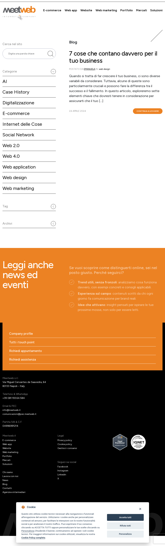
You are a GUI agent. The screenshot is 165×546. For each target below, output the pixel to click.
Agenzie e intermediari (15, 502)
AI (4, 84)
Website (86, 10)
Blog (5, 494)
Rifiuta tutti (125, 525)
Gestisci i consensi (67, 458)
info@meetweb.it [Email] (12, 420)
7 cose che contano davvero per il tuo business (113, 58)
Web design (15, 184)
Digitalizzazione (19, 106)
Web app (71, 10)
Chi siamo (7, 482)
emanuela (90, 71)
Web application (20, 173)
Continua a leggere (148, 114)
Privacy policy (65, 450)
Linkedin (62, 484)
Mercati (141, 10)
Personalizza (27, 530)
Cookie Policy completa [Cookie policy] (33, 537)
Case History (16, 95)
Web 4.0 (11, 161)
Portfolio (126, 10)
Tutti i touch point (22, 352)
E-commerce (52, 10)
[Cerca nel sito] (51, 55)
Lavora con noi (10, 486)
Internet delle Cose (23, 128)
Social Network (19, 139)
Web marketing (106, 10)
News (5, 490)
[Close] (140, 508)
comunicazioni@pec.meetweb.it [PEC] (20, 424)
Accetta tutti (125, 517)
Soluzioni (156, 10)
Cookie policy (65, 454)
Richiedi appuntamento (26, 361)
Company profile (21, 343)
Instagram (63, 480)
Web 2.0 (11, 150)
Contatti (7, 498)
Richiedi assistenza (23, 370)
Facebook (63, 476)
